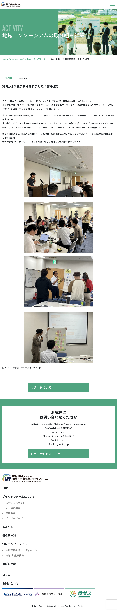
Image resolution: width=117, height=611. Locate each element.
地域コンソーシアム (14, 544)
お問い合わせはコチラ (58, 453)
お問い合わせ (10, 583)
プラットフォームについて (18, 496)
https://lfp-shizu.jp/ (31, 367)
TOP (5, 488)
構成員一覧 (9, 535)
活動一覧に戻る (58, 387)
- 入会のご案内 (11, 508)
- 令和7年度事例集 (13, 555)
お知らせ (7, 527)
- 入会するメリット (13, 503)
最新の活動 (9, 564)
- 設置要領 (8, 513)
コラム (6, 575)
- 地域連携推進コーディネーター (21, 550)
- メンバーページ (12, 518)
